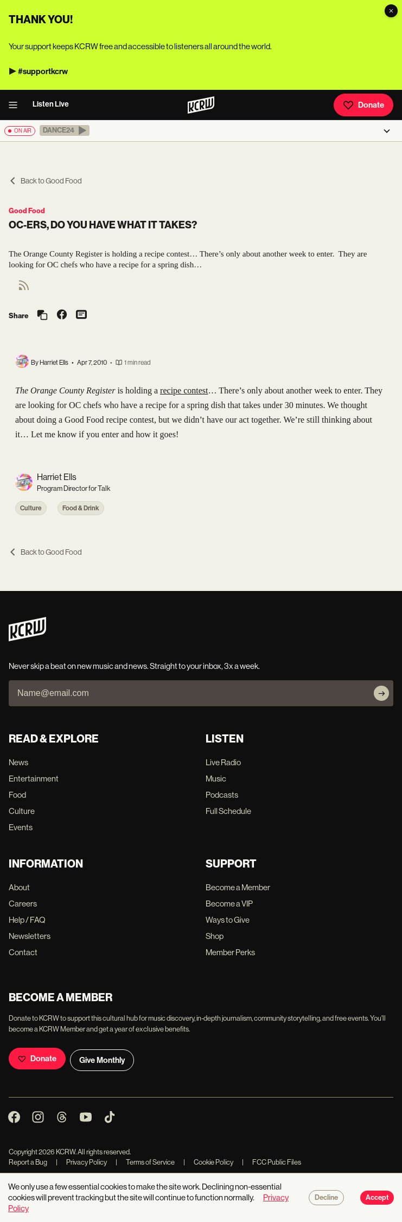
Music (216, 778)
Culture (31, 508)
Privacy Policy (81, 1162)
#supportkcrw (43, 71)
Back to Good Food (45, 180)
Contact (23, 952)
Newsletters (29, 936)
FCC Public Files (271, 1162)
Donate (363, 105)
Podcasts (222, 794)
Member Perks (230, 952)
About (19, 887)
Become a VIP (229, 903)
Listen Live (51, 104)
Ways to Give (228, 919)
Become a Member (238, 887)
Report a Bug (28, 1162)
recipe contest (184, 390)
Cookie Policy (208, 1162)
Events (21, 827)
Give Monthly (102, 1060)
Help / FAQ (27, 919)
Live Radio (223, 762)
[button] (65, 130)
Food (17, 794)
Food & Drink (80, 508)
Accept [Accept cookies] (377, 1197)
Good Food (27, 211)
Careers (23, 903)
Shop (215, 936)
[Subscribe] (381, 693)
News (18, 762)
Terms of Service (145, 1162)
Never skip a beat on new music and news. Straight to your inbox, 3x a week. (134, 666)
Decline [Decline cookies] (326, 1197)
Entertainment (34, 778)
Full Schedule (228, 811)
